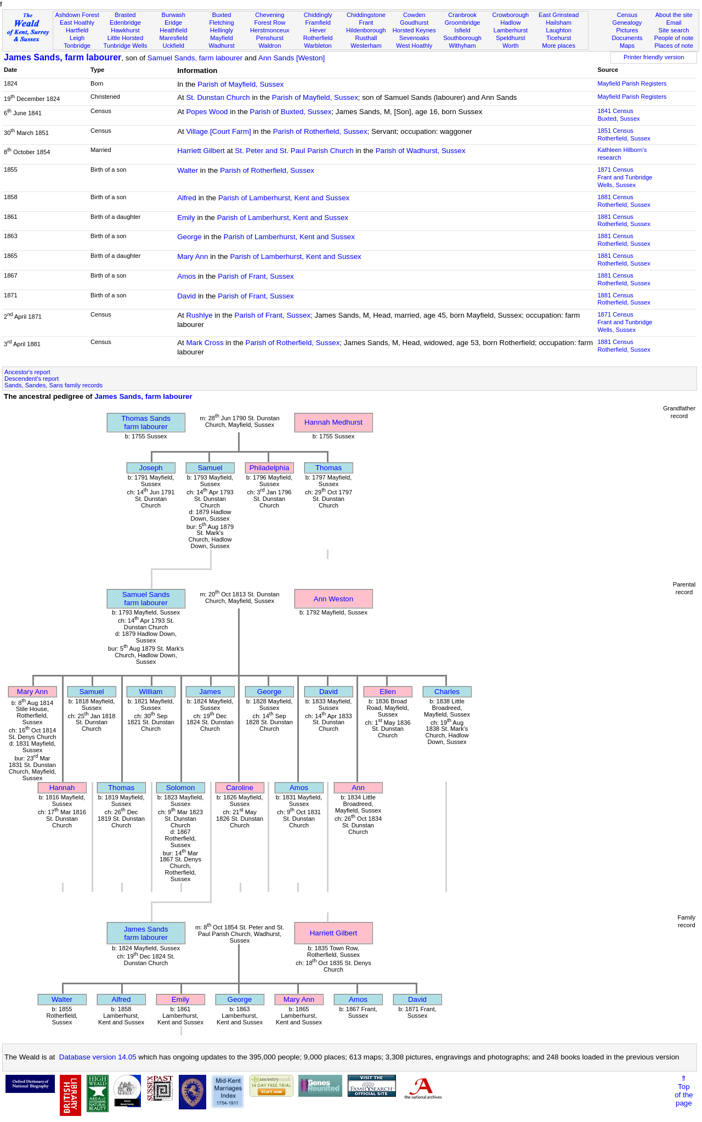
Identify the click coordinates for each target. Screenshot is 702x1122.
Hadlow (510, 22)
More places (558, 45)
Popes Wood (207, 112)
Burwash (173, 15)
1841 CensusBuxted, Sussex (618, 115)
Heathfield (173, 30)
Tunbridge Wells (126, 45)
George (189, 237)
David (186, 296)
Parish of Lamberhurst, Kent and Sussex (283, 198)
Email (674, 22)
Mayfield (221, 38)
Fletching (222, 22)
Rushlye (199, 315)
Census (627, 15)
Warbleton (318, 45)
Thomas (328, 468)
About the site (674, 15)
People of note (674, 38)
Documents (627, 38)
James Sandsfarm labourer (146, 933)
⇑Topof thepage (684, 1090)
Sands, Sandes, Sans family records (53, 385)
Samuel (209, 468)
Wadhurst (221, 45)
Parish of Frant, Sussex (256, 276)
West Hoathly (414, 45)
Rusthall (366, 38)
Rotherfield (318, 38)
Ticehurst (558, 38)
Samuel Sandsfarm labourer (146, 598)
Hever (318, 30)
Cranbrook (462, 15)
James (209, 691)
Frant (366, 22)
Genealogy (627, 22)
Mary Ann (192, 256)
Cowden (414, 15)
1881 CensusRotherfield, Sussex (623, 201)
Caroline (239, 787)
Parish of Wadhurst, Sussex (421, 150)
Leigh (77, 38)
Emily (186, 217)
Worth (510, 45)
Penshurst (270, 38)
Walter (187, 170)
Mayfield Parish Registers (631, 83)
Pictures (627, 30)
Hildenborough (366, 30)
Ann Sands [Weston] (291, 58)
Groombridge (462, 22)
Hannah (62, 787)
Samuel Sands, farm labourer (195, 58)
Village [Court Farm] (218, 131)
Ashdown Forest (77, 15)
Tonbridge (77, 45)
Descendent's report (31, 378)
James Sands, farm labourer (62, 57)
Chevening (269, 15)
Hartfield (77, 30)
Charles (447, 691)
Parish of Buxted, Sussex (291, 112)
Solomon (180, 787)
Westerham (366, 45)
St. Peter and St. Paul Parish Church (294, 150)
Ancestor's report (27, 372)
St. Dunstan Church (218, 97)
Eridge (173, 22)
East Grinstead (559, 15)
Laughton (558, 30)
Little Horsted (125, 38)
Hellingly (221, 30)
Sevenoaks (414, 38)
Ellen (388, 691)
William (151, 691)
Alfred (186, 198)
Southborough (462, 38)
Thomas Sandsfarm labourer (146, 422)
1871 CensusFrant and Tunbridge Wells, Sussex (624, 177)
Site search (674, 30)
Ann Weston (333, 599)
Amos (186, 276)
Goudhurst (414, 22)
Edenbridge (125, 22)
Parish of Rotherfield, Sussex (320, 131)
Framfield (318, 22)
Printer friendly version (654, 57)
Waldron (269, 45)
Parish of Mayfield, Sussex (240, 84)
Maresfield (174, 38)
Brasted (125, 15)
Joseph (151, 468)
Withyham (462, 45)
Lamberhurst (511, 30)
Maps (627, 45)
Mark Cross (204, 343)
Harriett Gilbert (201, 150)
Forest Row (269, 22)
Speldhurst (510, 38)
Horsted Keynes (414, 30)
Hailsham (558, 22)
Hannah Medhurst (333, 422)
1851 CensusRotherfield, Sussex (623, 134)
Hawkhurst (125, 30)
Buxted (221, 15)
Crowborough (510, 15)
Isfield (463, 30)
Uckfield (173, 45)
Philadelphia (270, 468)
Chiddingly (318, 15)
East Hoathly (77, 22)
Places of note (673, 45)
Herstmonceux (270, 30)
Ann (358, 787)
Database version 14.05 (98, 1057)
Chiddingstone (366, 15)
